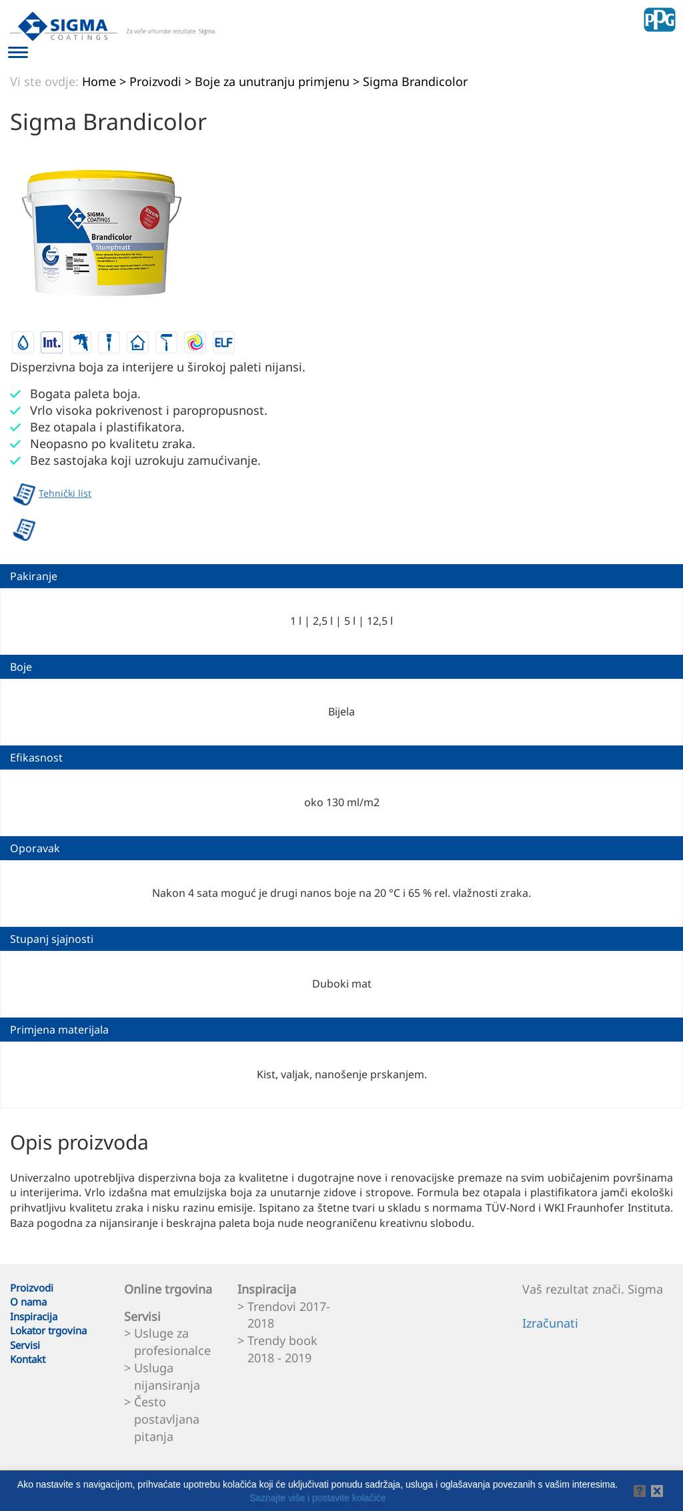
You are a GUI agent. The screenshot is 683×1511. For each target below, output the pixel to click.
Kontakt (27, 1359)
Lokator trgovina (48, 1330)
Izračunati (550, 1323)
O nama (28, 1301)
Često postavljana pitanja (166, 1419)
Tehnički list (52, 494)
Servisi (25, 1345)
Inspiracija (33, 1316)
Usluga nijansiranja (167, 1376)
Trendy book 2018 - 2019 (282, 1349)
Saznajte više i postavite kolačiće (317, 1497)
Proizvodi (31, 1287)
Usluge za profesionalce (172, 1341)
